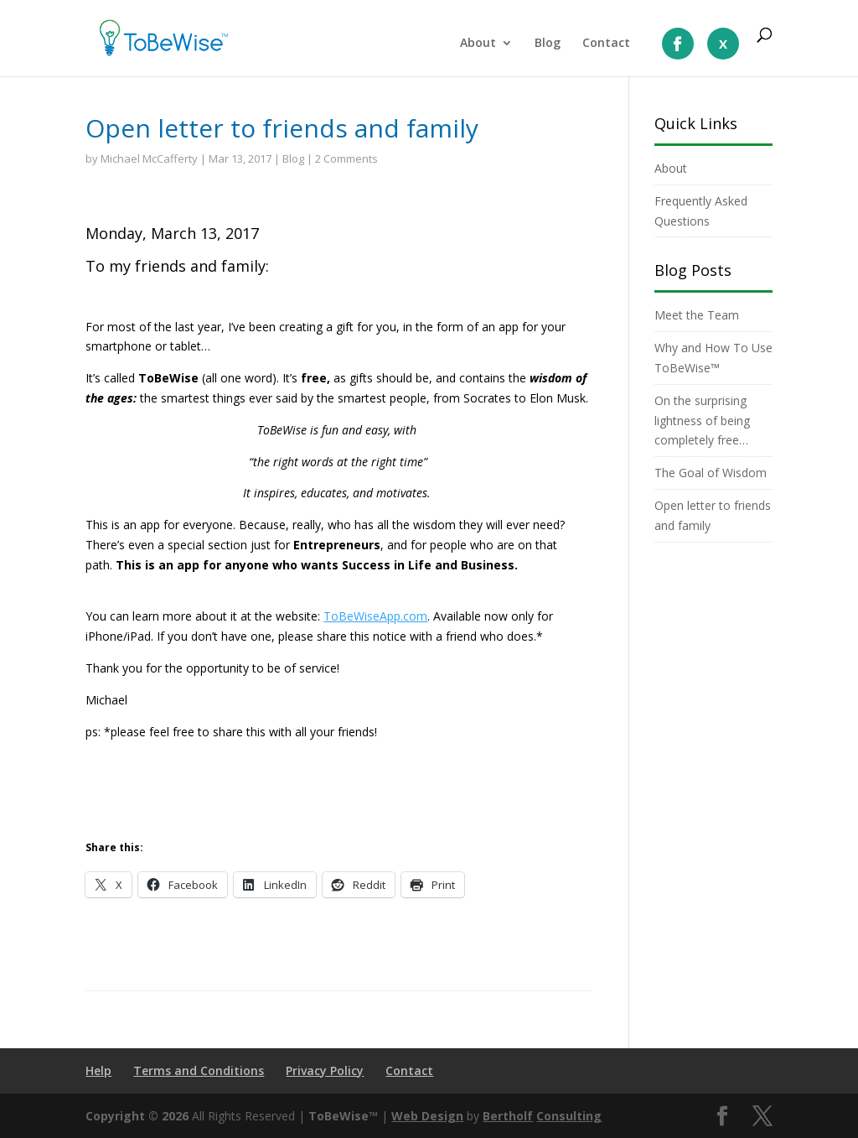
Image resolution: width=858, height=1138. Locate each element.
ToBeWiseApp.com (375, 616)
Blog (548, 43)
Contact (606, 43)
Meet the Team (696, 315)
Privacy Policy (325, 1070)
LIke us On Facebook (678, 44)
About (478, 43)
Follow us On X (723, 44)
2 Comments (346, 158)
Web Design (427, 1116)
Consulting (569, 1116)
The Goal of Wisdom (710, 473)
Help (98, 1070)
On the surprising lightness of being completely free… (702, 420)
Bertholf (508, 1116)
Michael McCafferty (149, 158)
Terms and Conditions (198, 1070)
